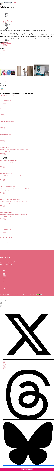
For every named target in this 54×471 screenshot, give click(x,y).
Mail (3, 368)
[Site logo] (8, 3)
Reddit (4, 366)
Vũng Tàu (6, 27)
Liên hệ (4, 278)
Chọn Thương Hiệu (13, 294)
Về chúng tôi (4, 273)
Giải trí (6, 39)
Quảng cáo (4, 275)
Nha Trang (6, 28)
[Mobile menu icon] (27, 0)
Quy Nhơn (6, 31)
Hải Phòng (6, 26)
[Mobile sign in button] (0, 44)
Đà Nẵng (6, 25)
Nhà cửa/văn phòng (8, 10)
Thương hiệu (7, 40)
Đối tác (4, 274)
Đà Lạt (6, 29)
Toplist (4, 287)
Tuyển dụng (4, 276)
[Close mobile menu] (0, 6)
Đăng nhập (3, 43)
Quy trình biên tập (26, 294)
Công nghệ (6, 15)
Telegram (4, 362)
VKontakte (4, 367)
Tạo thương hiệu (4, 45)
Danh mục (4, 8)
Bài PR (4, 288)
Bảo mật (22, 294)
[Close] (1, 305)
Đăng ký (9, 43)
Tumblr (4, 365)
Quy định (18, 294)
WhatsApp (4, 361)
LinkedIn (4, 364)
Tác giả (4, 277)
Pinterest (4, 363)
